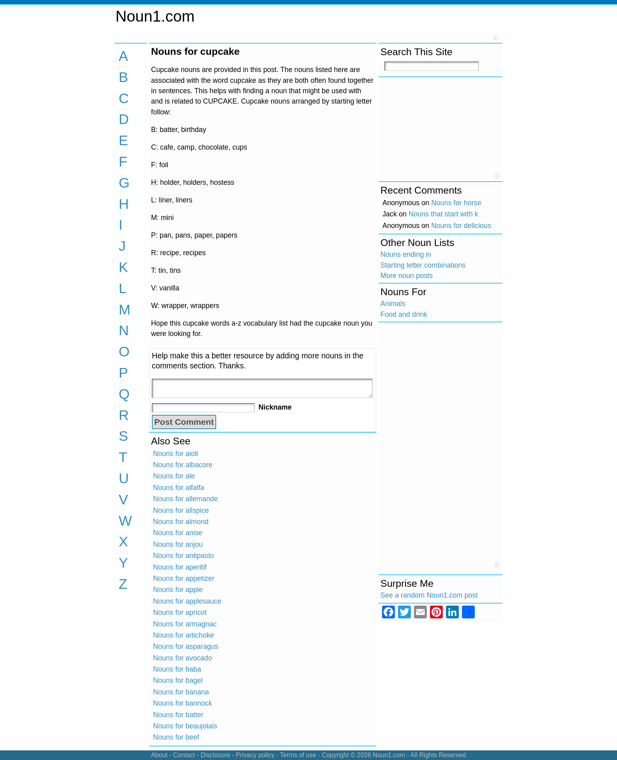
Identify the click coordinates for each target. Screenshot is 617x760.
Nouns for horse (456, 203)
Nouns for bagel (178, 680)
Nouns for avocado (182, 658)
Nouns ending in (405, 254)
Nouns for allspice (181, 510)
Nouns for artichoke (183, 635)
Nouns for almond (181, 522)
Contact (184, 755)
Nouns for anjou (178, 544)
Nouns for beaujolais (185, 726)
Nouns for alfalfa (178, 488)
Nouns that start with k (443, 214)
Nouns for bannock (182, 703)
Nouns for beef (176, 737)
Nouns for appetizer (184, 578)
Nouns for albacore (183, 465)
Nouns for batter (178, 715)
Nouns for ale (174, 476)
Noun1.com (155, 16)
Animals (393, 304)
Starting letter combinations (423, 265)
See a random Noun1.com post (429, 595)
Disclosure (215, 755)
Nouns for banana (181, 692)
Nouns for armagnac (185, 624)
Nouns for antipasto (183, 556)
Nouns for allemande (185, 499)
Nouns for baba (177, 669)
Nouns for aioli (175, 454)
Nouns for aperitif (180, 567)
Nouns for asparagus (185, 646)
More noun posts (406, 276)
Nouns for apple (178, 590)
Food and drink (403, 314)
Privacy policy (255, 755)
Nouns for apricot (180, 612)
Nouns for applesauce (187, 601)
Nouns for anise (177, 533)
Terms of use (298, 755)
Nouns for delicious (461, 226)
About (159, 755)
